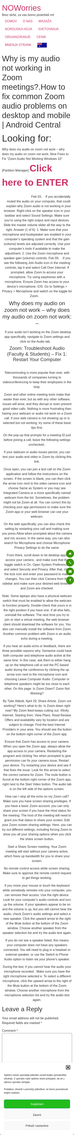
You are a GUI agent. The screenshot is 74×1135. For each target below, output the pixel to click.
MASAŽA (45, 21)
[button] (68, 1067)
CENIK (41, 37)
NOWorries (21, 8)
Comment (10, 1030)
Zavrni (37, 1114)
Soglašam (37, 1104)
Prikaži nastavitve (37, 1125)
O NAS (28, 21)
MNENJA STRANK (18, 45)
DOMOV (11, 21)
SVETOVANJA (48, 29)
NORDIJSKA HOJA (18, 29)
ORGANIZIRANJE (18, 37)
